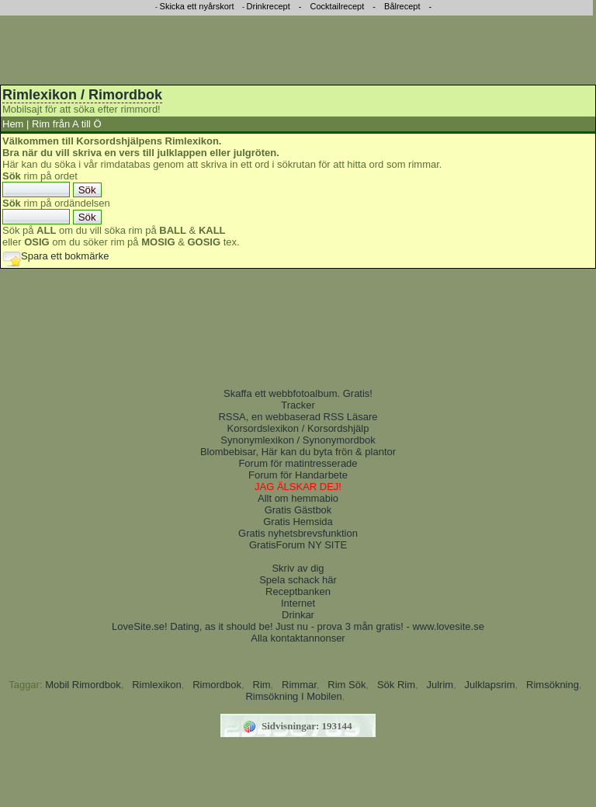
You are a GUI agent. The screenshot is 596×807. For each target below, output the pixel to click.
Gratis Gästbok (298, 510)
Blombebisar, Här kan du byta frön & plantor (298, 451)
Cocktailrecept (337, 6)
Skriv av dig (298, 568)
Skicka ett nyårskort (197, 6)
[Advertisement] (298, 47)
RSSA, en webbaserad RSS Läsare (297, 417)
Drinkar (298, 615)
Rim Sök (346, 684)
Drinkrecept (268, 6)
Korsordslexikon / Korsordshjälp (298, 428)
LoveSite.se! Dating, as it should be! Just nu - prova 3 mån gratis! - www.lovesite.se (298, 626)
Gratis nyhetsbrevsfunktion (298, 533)
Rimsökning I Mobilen (293, 696)
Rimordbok (216, 684)
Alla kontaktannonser (298, 638)
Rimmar (299, 684)
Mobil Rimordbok (83, 684)
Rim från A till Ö (67, 124)
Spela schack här (298, 580)
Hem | (15, 124)
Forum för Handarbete (298, 475)
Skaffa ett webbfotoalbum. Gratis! (298, 393)
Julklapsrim (490, 684)
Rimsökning (552, 684)
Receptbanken (298, 591)
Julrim (439, 684)
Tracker (298, 405)
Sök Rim (396, 684)
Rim (262, 684)
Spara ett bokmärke (55, 256)
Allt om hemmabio (298, 498)
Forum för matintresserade (297, 463)
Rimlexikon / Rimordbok (82, 95)
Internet (298, 603)
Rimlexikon (157, 684)
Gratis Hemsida (298, 521)
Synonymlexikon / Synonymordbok (297, 440)
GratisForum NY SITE (298, 545)
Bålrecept (402, 6)
